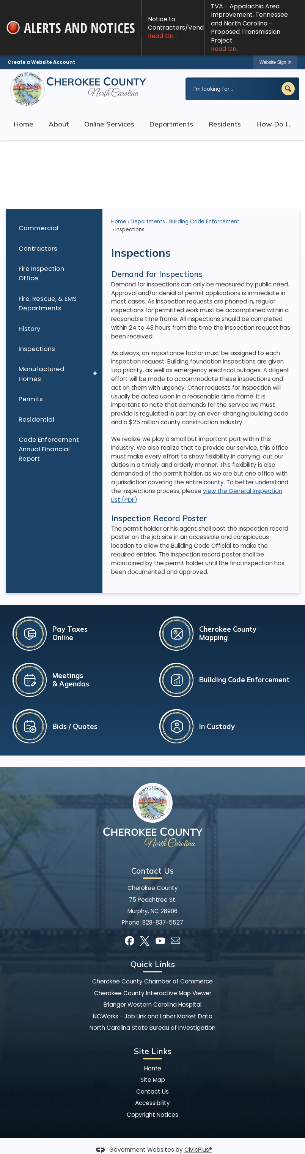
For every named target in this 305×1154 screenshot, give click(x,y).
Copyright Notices (152, 1115)
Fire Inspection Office (41, 273)
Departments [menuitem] (171, 124)
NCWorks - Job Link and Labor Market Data (152, 1016)
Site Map (152, 1080)
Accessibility (152, 1103)
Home (118, 221)
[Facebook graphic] (129, 940)
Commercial (38, 227)
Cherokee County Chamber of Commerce (152, 981)
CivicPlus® (198, 1150)
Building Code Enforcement (204, 221)
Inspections (37, 348)
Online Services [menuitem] (109, 124)
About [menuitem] (59, 124)
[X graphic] (144, 940)
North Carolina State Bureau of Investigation (152, 1028)
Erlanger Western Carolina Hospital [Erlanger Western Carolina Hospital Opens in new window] (152, 1005)
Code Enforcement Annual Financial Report (49, 449)
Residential (36, 419)
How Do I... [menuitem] (274, 124)
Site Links (152, 1051)
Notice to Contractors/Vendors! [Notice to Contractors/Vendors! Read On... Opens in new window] (176, 28)
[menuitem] (54, 228)
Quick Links (152, 964)
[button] (288, 88)
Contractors (38, 248)
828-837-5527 (162, 922)
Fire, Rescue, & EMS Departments (48, 303)
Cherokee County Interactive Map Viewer (152, 993)
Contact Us (152, 1092)
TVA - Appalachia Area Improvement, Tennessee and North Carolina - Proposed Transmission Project (255, 27)
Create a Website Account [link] (41, 62)
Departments (147, 221)
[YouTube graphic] (160, 940)
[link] (275, 62)
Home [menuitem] (23, 124)
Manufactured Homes (41, 373)
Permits (31, 398)
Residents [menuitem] (224, 124)
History (29, 328)
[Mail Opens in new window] (175, 940)
